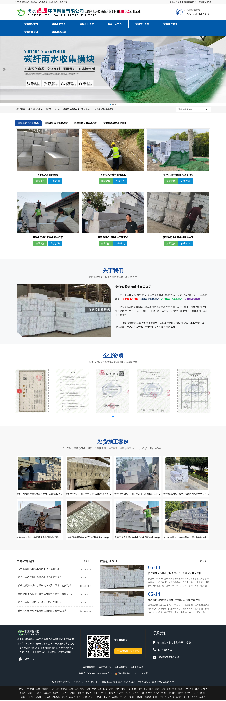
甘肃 (174, 690)
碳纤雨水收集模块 (53, 109)
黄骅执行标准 (176, 2)
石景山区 (47, 694)
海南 (140, 690)
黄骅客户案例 (137, 667)
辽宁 (52, 690)
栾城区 (156, 698)
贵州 (157, 690)
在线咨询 (55, 181)
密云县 (128, 694)
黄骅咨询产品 (190, 2)
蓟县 (79, 698)
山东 (105, 690)
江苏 (77, 690)
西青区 (203, 694)
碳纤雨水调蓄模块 (71, 109)
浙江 (82, 690)
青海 (180, 690)
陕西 (169, 690)
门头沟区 (65, 694)
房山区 (73, 694)
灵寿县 (187, 698)
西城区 (23, 694)
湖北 (117, 690)
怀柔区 (112, 694)
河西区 (164, 694)
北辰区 (31, 698)
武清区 (39, 698)
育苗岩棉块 (86, 109)
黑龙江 (64, 690)
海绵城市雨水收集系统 (104, 109)
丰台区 (38, 694)
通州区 (81, 694)
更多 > (86, 562)
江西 (100, 690)
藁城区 (140, 698)
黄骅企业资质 (89, 667)
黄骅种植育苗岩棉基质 (85, 123)
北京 (21, 690)
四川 (151, 690)
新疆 (192, 690)
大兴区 (104, 694)
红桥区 (188, 694)
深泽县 (202, 698)
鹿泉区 (148, 698)
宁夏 (186, 690)
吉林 (57, 690)
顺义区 (89, 694)
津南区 (24, 698)
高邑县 (195, 698)
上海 (71, 690)
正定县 (171, 698)
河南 (111, 690)
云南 (163, 690)
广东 (128, 690)
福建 (94, 690)
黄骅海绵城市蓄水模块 (114, 123)
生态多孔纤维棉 (35, 109)
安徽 (88, 690)
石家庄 (91, 698)
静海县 (72, 698)
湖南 (123, 690)
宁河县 (65, 698)
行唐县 (179, 698)
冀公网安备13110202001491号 (133, 674)
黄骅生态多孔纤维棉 (28, 123)
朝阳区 (30, 694)
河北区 (180, 694)
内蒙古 (45, 690)
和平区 (149, 694)
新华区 (115, 698)
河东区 (157, 694)
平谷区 (120, 694)
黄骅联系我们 (205, 2)
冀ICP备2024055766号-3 (99, 674)
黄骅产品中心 (105, 667)
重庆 (146, 690)
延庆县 (135, 694)
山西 (38, 690)
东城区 (204, 690)
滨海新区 (56, 698)
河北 (32, 690)
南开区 (172, 694)
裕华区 (132, 698)
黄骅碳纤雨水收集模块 (56, 123)
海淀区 (56, 694)
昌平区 (97, 694)
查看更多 (40, 181)
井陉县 (163, 698)
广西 (134, 690)
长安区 (99, 698)
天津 (27, 690)
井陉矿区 (124, 698)
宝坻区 (47, 698)
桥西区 (107, 698)
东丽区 (196, 694)
